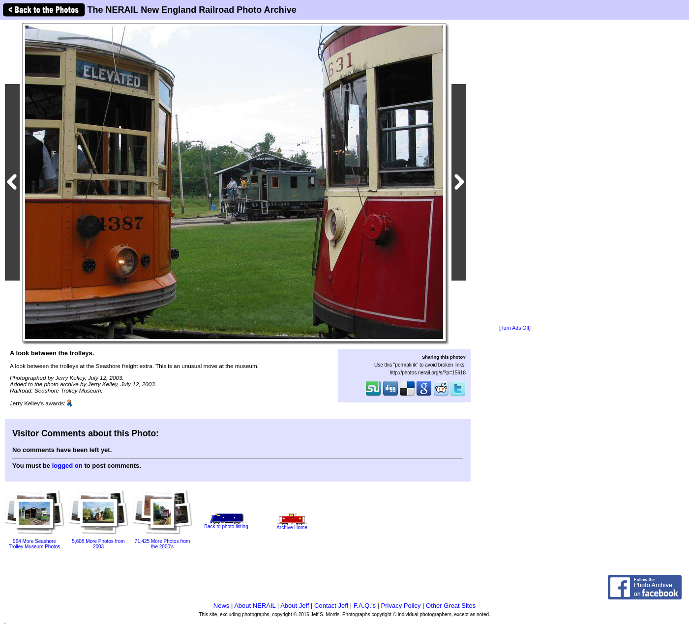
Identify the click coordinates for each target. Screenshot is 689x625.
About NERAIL (254, 605)
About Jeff (294, 605)
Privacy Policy (401, 605)
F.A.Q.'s (365, 605)
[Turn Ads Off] (515, 328)
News (221, 605)
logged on (67, 465)
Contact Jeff (331, 605)
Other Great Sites (451, 605)
